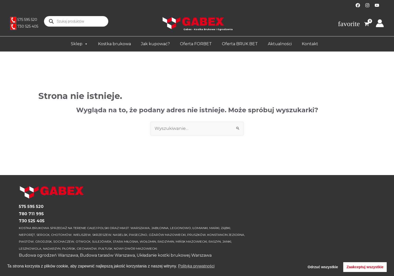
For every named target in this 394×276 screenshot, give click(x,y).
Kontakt (310, 43)
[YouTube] (377, 5)
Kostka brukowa (114, 43)
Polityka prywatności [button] (196, 266)
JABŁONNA (160, 228)
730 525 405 (27, 26)
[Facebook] (358, 5)
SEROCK (43, 235)
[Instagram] (367, 5)
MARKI (214, 228)
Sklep (79, 44)
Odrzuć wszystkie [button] (323, 267)
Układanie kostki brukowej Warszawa (174, 255)
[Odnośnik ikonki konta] (380, 23)
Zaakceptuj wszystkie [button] (365, 267)
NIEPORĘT (27, 235)
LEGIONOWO (180, 228)
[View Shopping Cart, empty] (365, 24)
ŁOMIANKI (200, 228)
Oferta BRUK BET (240, 43)
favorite (349, 23)
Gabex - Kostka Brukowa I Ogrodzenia (208, 29)
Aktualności (280, 43)
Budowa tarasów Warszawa (107, 255)
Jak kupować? (155, 43)
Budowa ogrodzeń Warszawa (48, 255)
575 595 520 (27, 19)
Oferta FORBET (196, 43)
